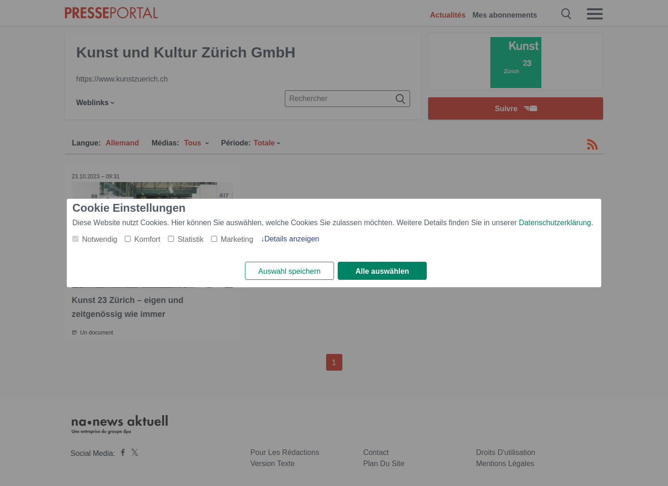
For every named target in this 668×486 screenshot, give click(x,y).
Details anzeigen (291, 239)
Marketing (237, 239)
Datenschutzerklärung (555, 223)
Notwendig (99, 239)
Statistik (191, 239)
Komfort (148, 239)
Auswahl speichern (289, 271)
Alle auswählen (382, 271)
